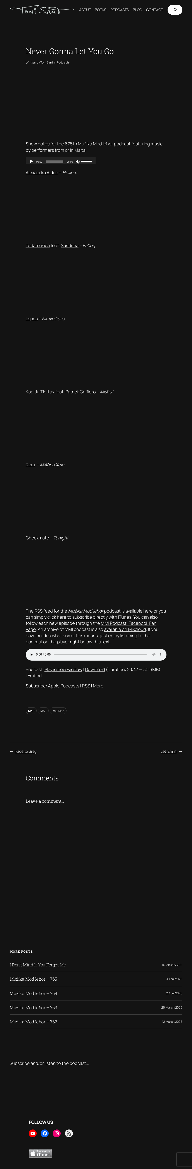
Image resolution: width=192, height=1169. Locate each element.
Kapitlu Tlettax (40, 392)
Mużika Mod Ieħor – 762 (33, 1021)
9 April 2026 (174, 979)
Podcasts (63, 62)
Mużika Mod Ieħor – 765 (33, 978)
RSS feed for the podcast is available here (93, 611)
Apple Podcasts (63, 686)
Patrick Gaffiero (80, 392)
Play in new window (63, 669)
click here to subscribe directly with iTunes (89, 617)
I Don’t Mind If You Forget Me (38, 964)
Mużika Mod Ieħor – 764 (33, 993)
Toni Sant (46, 62)
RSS (86, 686)
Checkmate (37, 538)
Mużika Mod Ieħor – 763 (33, 1007)
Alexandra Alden (42, 172)
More (98, 686)
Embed (35, 675)
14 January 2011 (172, 965)
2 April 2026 (174, 993)
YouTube (58, 711)
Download (95, 669)
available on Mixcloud (125, 629)
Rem (30, 464)
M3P (31, 711)
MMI (43, 711)
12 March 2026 (172, 1021)
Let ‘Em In (169, 751)
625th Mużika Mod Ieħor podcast (97, 144)
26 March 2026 (171, 1007)
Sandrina (70, 245)
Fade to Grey (26, 751)
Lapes (32, 318)
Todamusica (38, 245)
